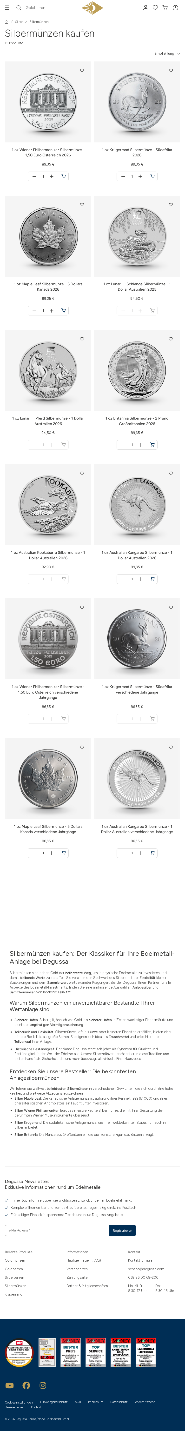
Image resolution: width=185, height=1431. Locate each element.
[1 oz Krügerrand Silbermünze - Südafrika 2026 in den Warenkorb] (153, 176)
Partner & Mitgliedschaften (87, 1286)
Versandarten (77, 1269)
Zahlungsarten (77, 1277)
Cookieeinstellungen (19, 1402)
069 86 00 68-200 (143, 1277)
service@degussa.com (146, 1269)
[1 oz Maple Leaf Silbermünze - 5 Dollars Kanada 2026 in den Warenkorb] (64, 310)
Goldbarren (14, 1269)
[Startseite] (6, 22)
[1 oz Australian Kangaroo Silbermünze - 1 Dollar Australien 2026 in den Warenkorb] (153, 579)
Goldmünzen (15, 1260)
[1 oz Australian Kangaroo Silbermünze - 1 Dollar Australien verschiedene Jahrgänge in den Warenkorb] (153, 853)
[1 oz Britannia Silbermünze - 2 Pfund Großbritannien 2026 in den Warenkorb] (153, 445)
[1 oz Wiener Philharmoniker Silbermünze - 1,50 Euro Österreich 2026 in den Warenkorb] (64, 176)
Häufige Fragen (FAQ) (83, 1260)
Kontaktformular (141, 1260)
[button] (175, 8)
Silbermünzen (15, 1286)
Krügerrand (13, 1294)
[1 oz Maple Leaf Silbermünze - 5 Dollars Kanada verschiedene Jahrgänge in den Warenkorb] (64, 853)
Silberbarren (14, 1277)
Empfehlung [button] (164, 53)
